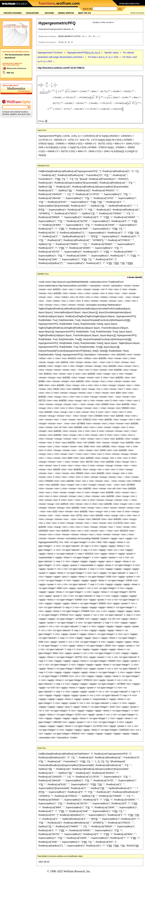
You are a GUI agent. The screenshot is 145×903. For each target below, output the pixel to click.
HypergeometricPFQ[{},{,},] (83, 52)
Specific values (111, 52)
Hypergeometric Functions (50, 52)
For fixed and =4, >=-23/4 (103, 57)
